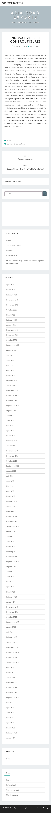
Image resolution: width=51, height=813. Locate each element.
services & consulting (16, 144)
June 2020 (10, 360)
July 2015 (9, 632)
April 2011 (10, 707)
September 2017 (12, 526)
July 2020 (9, 355)
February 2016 (11, 597)
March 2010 (10, 728)
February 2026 (11, 295)
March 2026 (10, 290)
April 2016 (10, 587)
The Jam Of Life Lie (13, 245)
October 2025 (11, 310)
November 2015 (12, 612)
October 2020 (11, 340)
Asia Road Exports (12, 2)
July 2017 (9, 536)
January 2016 (11, 602)
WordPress (31, 808)
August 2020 (11, 350)
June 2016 (10, 577)
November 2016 (12, 556)
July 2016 (9, 572)
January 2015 (11, 642)
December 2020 (12, 330)
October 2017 (11, 521)
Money (8, 240)
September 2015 (12, 622)
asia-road (34, 46)
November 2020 (12, 335)
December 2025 (12, 300)
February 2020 (11, 380)
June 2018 (10, 481)
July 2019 (9, 415)
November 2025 (12, 305)
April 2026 (10, 284)
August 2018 (11, 471)
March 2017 (10, 546)
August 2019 (11, 410)
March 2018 (10, 496)
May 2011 (9, 702)
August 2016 (11, 567)
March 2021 (10, 315)
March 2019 (10, 436)
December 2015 (12, 607)
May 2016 (9, 582)
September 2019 (12, 405)
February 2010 (11, 733)
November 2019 (12, 395)
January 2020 (11, 385)
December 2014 (12, 647)
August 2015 (11, 627)
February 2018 (11, 501)
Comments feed (12, 790)
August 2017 (11, 531)
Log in (8, 780)
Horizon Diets (11, 255)
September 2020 (12, 345)
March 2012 (10, 672)
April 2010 (10, 723)
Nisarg (45, 808)
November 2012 (12, 657)
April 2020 (10, 370)
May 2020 (9, 365)
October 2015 (11, 617)
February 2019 (11, 441)
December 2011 (12, 682)
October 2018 (11, 461)
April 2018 (10, 491)
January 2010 (11, 738)
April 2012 (10, 667)
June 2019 (10, 420)
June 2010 (10, 712)
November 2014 (12, 652)
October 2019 (11, 400)
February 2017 (11, 551)
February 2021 (11, 320)
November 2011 (12, 687)
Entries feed (11, 785)
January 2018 (11, 506)
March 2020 (10, 375)
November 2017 (12, 516)
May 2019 (9, 425)
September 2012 (12, 662)
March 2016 (10, 592)
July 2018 (9, 476)
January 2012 (11, 677)
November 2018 (12, 456)
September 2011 (12, 697)
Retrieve (9, 250)
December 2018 (12, 451)
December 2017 (12, 511)
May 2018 (9, 486)
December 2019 (12, 390)
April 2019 (10, 431)
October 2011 (11, 692)
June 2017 (10, 541)
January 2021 (11, 325)
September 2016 (12, 561)
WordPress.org (12, 795)
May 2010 (9, 717)
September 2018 (12, 466)
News (9, 141)
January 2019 (11, 446)
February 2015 (11, 637)
